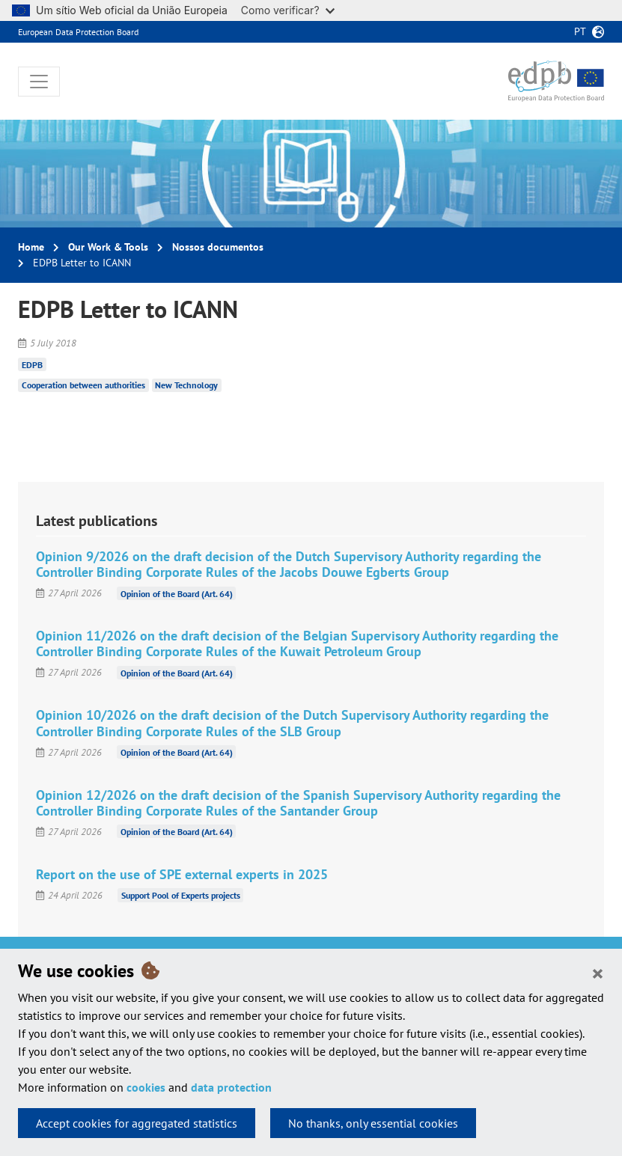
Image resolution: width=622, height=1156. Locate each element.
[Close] (597, 973)
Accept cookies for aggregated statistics (136, 1123)
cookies (145, 1087)
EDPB (32, 364)
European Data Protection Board (78, 31)
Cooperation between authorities (83, 385)
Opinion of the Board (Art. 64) (177, 593)
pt (580, 31)
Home (31, 247)
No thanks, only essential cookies (373, 1123)
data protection (231, 1087)
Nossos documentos (217, 247)
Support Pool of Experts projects (180, 895)
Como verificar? (288, 10)
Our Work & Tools (108, 247)
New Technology (186, 385)
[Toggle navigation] (39, 82)
